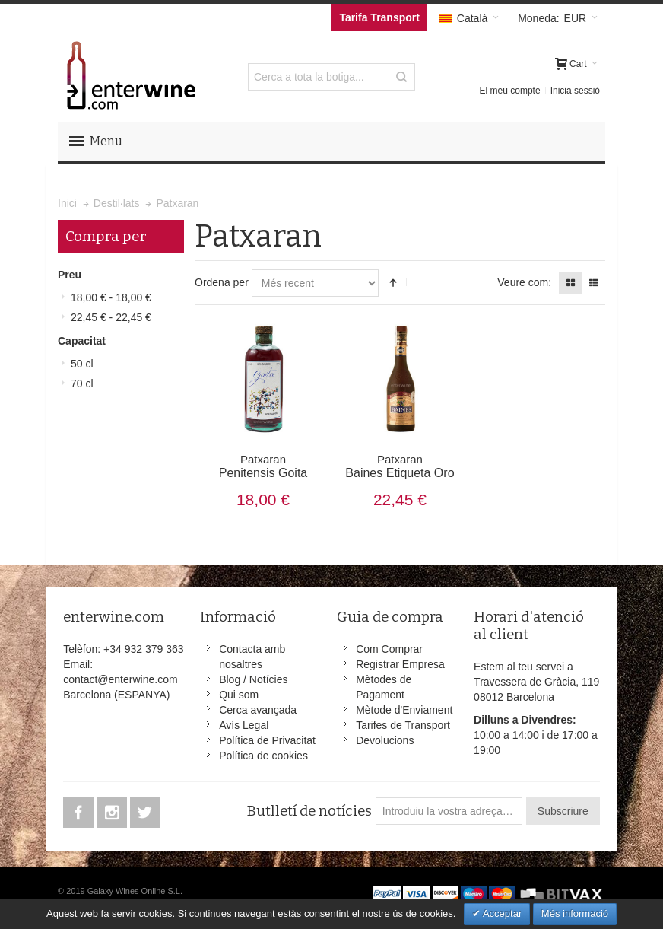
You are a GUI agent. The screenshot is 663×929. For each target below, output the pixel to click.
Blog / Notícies (253, 679)
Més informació (574, 913)
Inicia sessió (575, 90)
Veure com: (524, 282)
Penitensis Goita (262, 466)
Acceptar (501, 913)
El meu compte (510, 90)
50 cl (82, 364)
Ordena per (222, 282)
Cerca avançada (258, 710)
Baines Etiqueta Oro (399, 466)
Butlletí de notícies (309, 811)
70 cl (82, 383)
